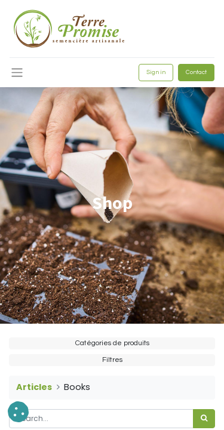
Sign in (155, 72)
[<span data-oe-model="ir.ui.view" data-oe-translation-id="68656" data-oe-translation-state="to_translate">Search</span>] (204, 418)
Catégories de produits (112, 343)
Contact (196, 72)
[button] (18, 411)
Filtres (112, 360)
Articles (34, 387)
